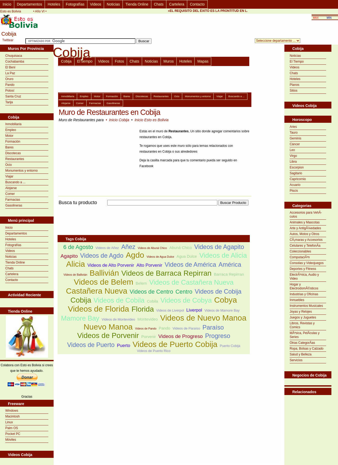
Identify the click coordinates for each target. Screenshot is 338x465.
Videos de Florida (98, 308)
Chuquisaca (13, 56)
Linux (9, 422)
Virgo (293, 156)
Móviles (10, 439)
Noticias (113, 4)
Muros (168, 61)
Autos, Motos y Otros (304, 234)
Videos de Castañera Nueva (191, 282)
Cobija (66, 61)
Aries (293, 127)
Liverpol (194, 310)
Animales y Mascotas (305, 222)
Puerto (123, 345)
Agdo (135, 255)
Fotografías (75, 4)
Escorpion (297, 167)
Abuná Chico (180, 247)
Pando (10, 85)
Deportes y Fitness (303, 269)
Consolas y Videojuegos (307, 263)
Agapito (69, 256)
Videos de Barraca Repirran (166, 273)
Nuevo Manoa (108, 326)
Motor (9, 136)
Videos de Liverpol (170, 310)
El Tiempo (297, 61)
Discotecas (13, 153)
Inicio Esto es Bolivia (151, 120)
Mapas (202, 61)
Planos (294, 85)
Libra (293, 161)
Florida (143, 309)
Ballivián (104, 273)
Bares (9, 147)
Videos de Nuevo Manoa (203, 317)
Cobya (225, 299)
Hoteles (54, 4)
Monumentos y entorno (21, 170)
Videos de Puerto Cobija (175, 344)
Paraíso (213, 327)
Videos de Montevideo (118, 319)
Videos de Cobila (118, 300)
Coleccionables (300, 251)
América (229, 264)
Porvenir (148, 336)
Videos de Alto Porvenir (110, 265)
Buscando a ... (15, 182)
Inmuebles (297, 300)
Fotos (119, 61)
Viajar (9, 176)
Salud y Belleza (301, 354)
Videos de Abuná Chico (152, 248)
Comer (10, 194)
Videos (95, 4)
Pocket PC (12, 434)
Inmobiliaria (13, 124)
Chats (159, 4)
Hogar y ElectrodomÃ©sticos (304, 286)
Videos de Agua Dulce (160, 256)
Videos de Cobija (218, 291)
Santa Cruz (13, 96)
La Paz (10, 73)
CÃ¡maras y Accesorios (306, 240)
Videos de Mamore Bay (222, 310)
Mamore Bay (80, 318)
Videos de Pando (145, 328)
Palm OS (11, 428)
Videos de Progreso (180, 336)
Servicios (296, 360)
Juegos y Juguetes (303, 317)
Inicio (7, 4)
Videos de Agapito (219, 246)
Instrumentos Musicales (306, 306)
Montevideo (147, 319)
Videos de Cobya (186, 300)
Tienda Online (136, 4)
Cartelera (176, 4)
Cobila (152, 301)
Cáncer (295, 144)
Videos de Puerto (91, 344)
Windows (11, 410)
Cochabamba (14, 61)
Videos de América (190, 264)
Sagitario (296, 173)
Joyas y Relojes (301, 311)
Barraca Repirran (229, 274)
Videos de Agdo (101, 255)
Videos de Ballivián (75, 274)
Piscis (294, 190)
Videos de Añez (107, 248)
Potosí (9, 90)
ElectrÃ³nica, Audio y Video (304, 276)
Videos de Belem (103, 282)
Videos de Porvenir (108, 335)
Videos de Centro (151, 292)
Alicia (75, 264)
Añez (128, 246)
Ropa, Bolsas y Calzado (306, 348)
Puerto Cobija (230, 346)
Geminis (295, 138)
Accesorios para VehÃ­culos (306, 214)
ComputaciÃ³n (300, 257)
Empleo (10, 130)
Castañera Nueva (96, 290)
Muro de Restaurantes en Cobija (109, 112)
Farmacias (12, 199)
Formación (12, 141)
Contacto (197, 4)
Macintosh (12, 416)
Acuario (295, 185)
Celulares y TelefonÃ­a (305, 245)
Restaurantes (14, 159)
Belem (141, 283)
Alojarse (11, 188)
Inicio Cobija (119, 120)
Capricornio (298, 179)
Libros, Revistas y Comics (302, 325)
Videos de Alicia (223, 255)
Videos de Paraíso (186, 328)
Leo (292, 150)
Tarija (9, 102)
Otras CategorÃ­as (302, 343)
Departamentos (29, 4)
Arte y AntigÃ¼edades (305, 228)
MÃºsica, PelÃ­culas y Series (305, 335)
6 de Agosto (78, 247)
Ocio (8, 165)
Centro (183, 292)
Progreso (217, 335)
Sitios (293, 90)
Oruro (9, 79)
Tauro (294, 132)
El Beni (10, 67)
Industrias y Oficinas (304, 294)
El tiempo (84, 61)
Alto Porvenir (149, 265)
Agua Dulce (187, 256)
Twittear (7, 40)
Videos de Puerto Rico (154, 351)
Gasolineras (13, 205)
